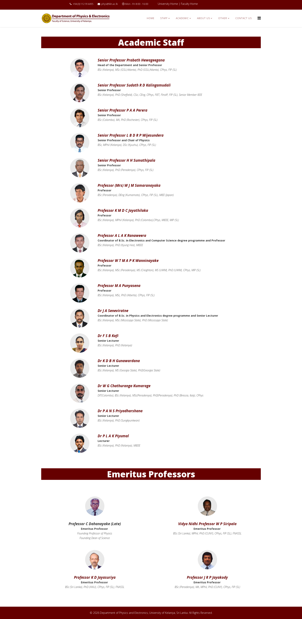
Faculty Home (189, 4)
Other (222, 18)
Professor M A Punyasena (119, 285)
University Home (168, 4)
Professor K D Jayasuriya (95, 577)
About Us (203, 18)
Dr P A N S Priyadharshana (120, 410)
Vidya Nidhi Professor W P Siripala (207, 523)
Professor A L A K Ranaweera (122, 235)
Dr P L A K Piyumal (113, 435)
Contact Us (243, 18)
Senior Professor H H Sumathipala (126, 160)
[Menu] (259, 18)
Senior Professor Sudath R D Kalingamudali (134, 85)
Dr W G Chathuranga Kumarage (124, 385)
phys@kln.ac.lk (109, 4)
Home (150, 18)
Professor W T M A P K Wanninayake (128, 260)
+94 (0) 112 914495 (83, 4)
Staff (164, 18)
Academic (182, 18)
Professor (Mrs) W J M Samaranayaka (129, 185)
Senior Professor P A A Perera (122, 110)
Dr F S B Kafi (108, 335)
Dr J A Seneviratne (113, 310)
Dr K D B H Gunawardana (119, 360)
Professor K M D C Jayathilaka (123, 210)
